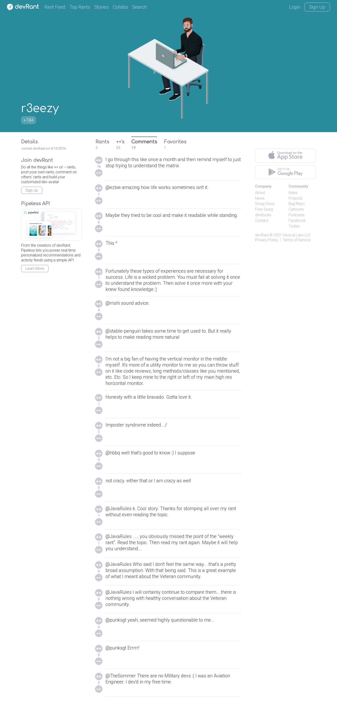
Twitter (294, 226)
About (260, 192)
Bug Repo (297, 203)
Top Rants (80, 7)
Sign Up (317, 7)
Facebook (297, 220)
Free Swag (264, 209)
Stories (101, 7)
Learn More (35, 268)
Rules (293, 192)
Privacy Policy (266, 240)
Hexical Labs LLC (297, 235)
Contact (261, 220)
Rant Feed (54, 7)
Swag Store (265, 203)
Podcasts (296, 215)
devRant (262, 235)
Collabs (120, 7)
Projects (295, 198)
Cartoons (296, 209)
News (259, 198)
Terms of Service (297, 240)
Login (294, 7)
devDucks (263, 215)
